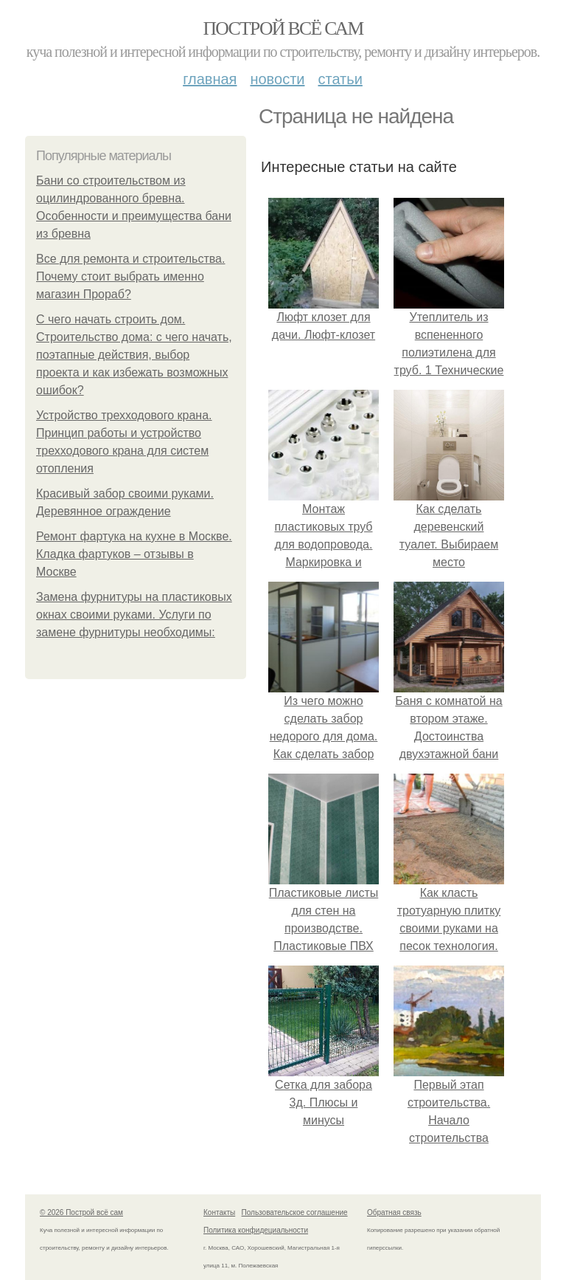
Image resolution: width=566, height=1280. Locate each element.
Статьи (340, 79)
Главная (210, 79)
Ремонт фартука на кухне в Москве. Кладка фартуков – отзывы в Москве (134, 554)
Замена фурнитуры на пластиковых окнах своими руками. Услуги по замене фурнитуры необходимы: (134, 615)
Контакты (219, 1212)
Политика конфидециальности (255, 1230)
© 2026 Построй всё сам (81, 1212)
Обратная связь (394, 1212)
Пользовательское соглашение (295, 1212)
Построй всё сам (283, 28)
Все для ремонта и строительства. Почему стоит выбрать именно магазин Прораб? (130, 276)
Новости (277, 79)
